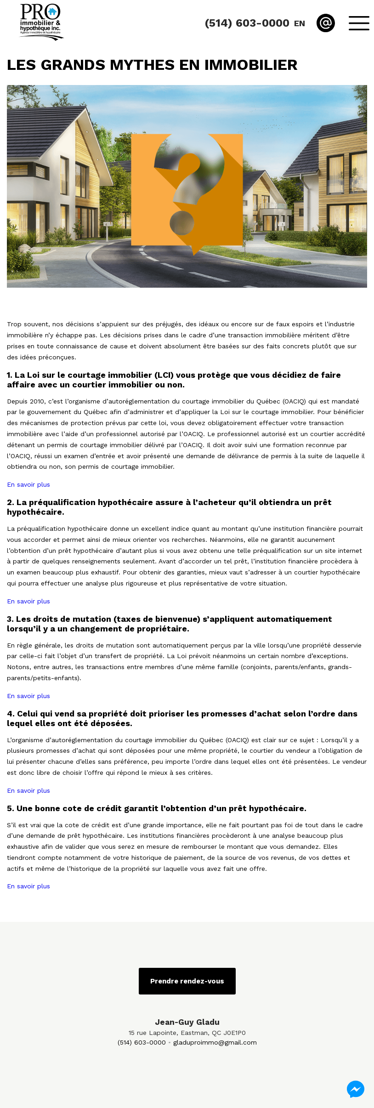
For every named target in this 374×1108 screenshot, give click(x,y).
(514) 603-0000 (142, 1042)
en (299, 23)
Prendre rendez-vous (187, 981)
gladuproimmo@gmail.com (215, 1042)
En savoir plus (28, 484)
